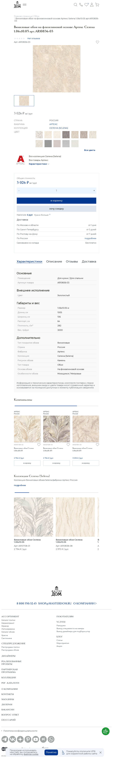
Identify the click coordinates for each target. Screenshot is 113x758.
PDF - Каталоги (10, 683)
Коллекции (8, 677)
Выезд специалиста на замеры (70, 628)
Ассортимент (10, 616)
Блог (59, 636)
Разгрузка (60, 625)
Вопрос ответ (10, 714)
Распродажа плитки (10, 647)
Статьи (59, 640)
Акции (59, 646)
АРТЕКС (53, 124)
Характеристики (38, 164)
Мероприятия (62, 643)
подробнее (90, 238)
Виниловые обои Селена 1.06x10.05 (27, 541)
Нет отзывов (33, 38)
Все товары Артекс (38, 160)
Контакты (7, 694)
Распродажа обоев (10, 650)
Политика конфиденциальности (20, 731)
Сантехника (6, 638)
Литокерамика (8, 629)
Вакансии (7, 709)
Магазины (7, 699)
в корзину (56, 200)
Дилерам (6, 704)
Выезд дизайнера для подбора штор (73, 631)
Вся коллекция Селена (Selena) (45, 156)
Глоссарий (8, 720)
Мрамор (5, 626)
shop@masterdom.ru (55, 603)
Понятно (51, 752)
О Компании (9, 689)
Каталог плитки (8, 620)
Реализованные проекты (11, 662)
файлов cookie (31, 754)
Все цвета (89, 150)
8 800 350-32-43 (27, 603)
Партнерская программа (9, 670)
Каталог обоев (8, 632)
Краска (4, 635)
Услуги (60, 622)
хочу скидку (56, 208)
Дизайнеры (8, 656)
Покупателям (64, 616)
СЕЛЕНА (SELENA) (58, 128)
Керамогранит (7, 623)
